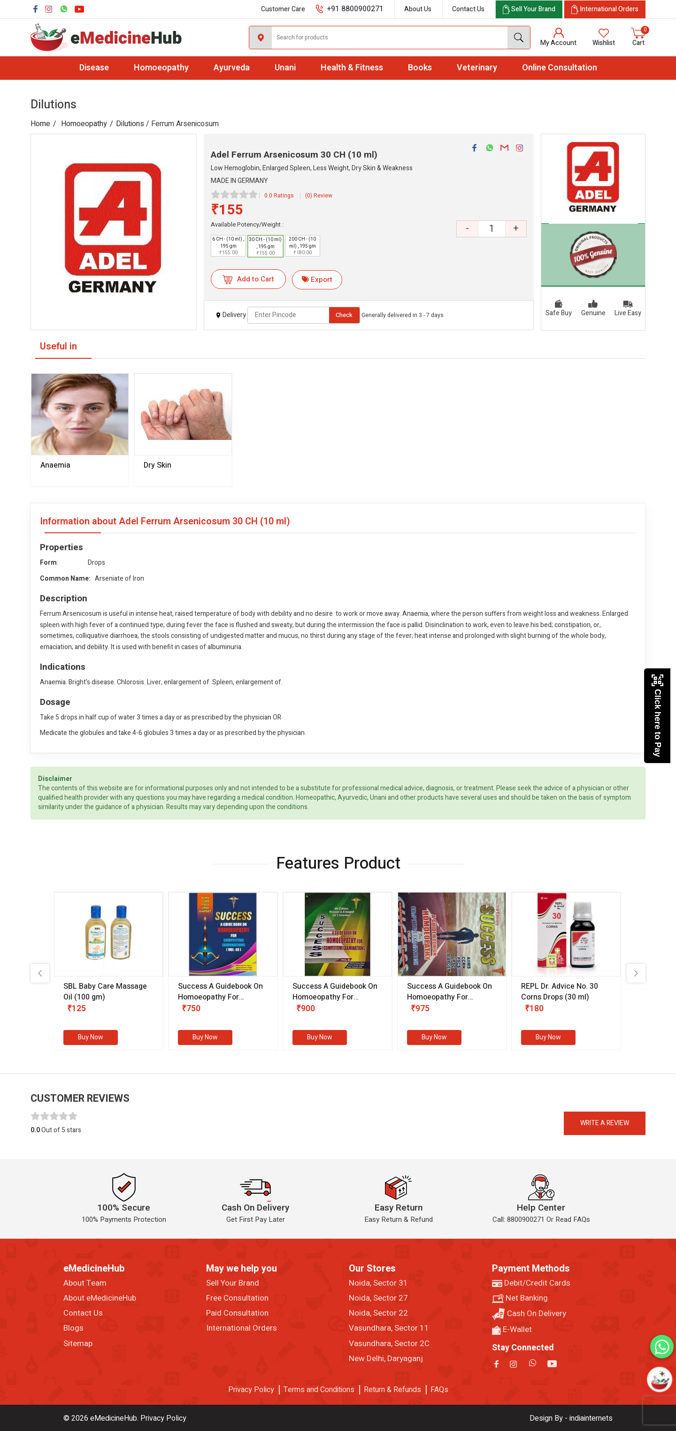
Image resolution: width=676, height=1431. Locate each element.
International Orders (241, 1328)
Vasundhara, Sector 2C (389, 1343)
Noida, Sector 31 (378, 1283)
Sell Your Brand (232, 1283)
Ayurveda (232, 67)
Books (420, 67)
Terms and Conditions (319, 1389)
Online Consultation (559, 67)
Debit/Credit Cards (531, 1283)
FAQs (439, 1389)
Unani (285, 67)
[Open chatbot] (659, 1379)
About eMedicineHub (99, 1298)
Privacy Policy (251, 1389)
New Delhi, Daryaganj (386, 1358)
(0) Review (318, 195)
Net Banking (520, 1298)
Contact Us (468, 9)
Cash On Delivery (529, 1314)
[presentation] (40, 973)
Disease (94, 67)
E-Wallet (512, 1329)
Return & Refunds (392, 1389)
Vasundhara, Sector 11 (389, 1328)
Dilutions (130, 123)
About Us (417, 9)
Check (344, 314)
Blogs (73, 1328)
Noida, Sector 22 (378, 1313)
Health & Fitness (352, 67)
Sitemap (77, 1343)
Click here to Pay (657, 715)
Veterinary (477, 67)
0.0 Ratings (279, 195)
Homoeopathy (161, 67)
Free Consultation (237, 1298)
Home (40, 123)
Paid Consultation (237, 1313)
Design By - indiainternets (571, 1418)
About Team (85, 1283)
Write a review (604, 1123)
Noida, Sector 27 (378, 1298)
